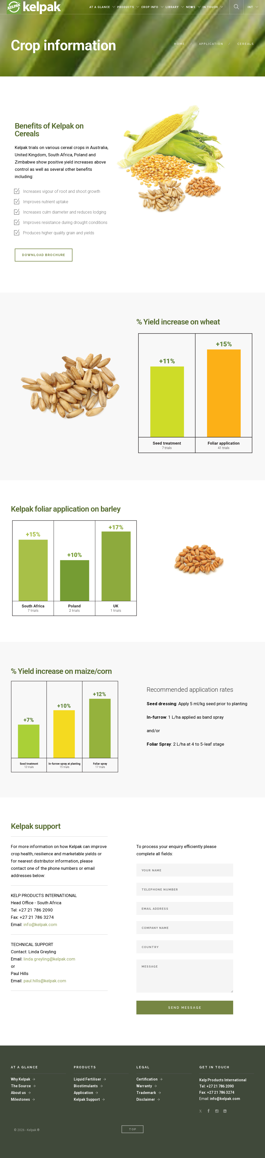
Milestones (20, 1099)
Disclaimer (145, 1099)
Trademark (146, 1093)
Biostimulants (86, 1086)
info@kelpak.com (225, 1099)
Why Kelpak (20, 1079)
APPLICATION (211, 44)
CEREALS (245, 44)
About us (18, 1093)
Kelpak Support (87, 1099)
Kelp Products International (222, 1080)
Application (83, 1093)
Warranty (144, 1086)
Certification (147, 1079)
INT (250, 7)
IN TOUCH (210, 7)
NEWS (190, 7)
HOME (179, 44)
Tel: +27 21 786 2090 (216, 1086)
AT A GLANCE (100, 7)
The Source (21, 1086)
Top (132, 1129)
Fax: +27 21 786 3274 (216, 1092)
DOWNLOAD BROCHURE (43, 255)
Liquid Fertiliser (87, 1079)
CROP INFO (149, 7)
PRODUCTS (125, 7)
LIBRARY (172, 7)
